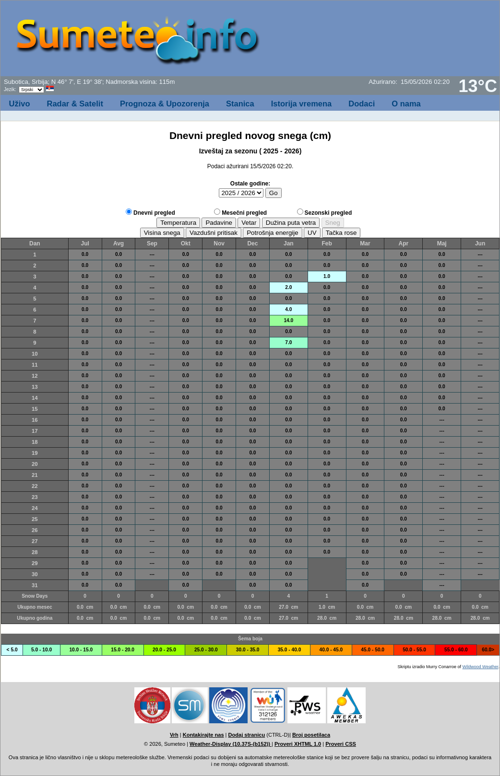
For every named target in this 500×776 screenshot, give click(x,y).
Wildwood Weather (481, 666)
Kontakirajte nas (203, 735)
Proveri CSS (340, 744)
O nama (406, 103)
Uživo (19, 103)
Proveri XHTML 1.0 (297, 744)
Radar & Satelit (75, 103)
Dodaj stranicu (246, 735)
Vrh (174, 735)
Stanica (240, 103)
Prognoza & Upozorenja (164, 103)
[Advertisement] (383, 41)
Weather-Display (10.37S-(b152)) (231, 744)
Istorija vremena (301, 103)
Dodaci (361, 103)
